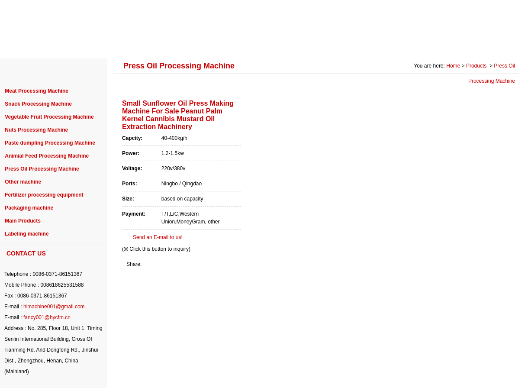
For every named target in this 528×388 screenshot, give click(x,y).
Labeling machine (26, 234)
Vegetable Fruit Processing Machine (49, 117)
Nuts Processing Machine (36, 130)
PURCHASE (243, 44)
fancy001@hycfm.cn (47, 317)
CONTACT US (490, 44)
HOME (26, 44)
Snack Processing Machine (38, 104)
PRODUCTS (123, 44)
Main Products (23, 221)
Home (453, 66)
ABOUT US (70, 44)
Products (477, 66)
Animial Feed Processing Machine (47, 156)
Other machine (23, 182)
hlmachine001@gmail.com (54, 307)
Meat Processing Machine (36, 91)
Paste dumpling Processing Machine (50, 143)
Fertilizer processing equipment (44, 195)
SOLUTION (379, 44)
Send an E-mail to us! (158, 237)
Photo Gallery (433, 44)
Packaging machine (29, 208)
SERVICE (331, 44)
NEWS (289, 44)
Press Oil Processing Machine (42, 169)
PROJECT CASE (183, 44)
